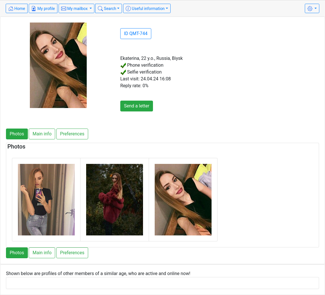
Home (16, 8)
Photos (17, 134)
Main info (41, 134)
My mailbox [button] (75, 8)
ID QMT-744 (136, 33)
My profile (43, 8)
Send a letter (136, 106)
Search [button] (107, 8)
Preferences (72, 134)
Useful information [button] (145, 8)
